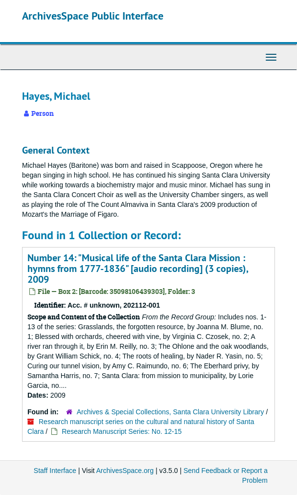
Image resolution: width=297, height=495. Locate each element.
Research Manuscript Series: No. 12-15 (122, 431)
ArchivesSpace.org (125, 470)
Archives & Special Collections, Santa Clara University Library (170, 412)
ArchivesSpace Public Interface (92, 15)
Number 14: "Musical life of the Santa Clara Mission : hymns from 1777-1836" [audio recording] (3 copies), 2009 (137, 268)
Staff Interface (55, 470)
